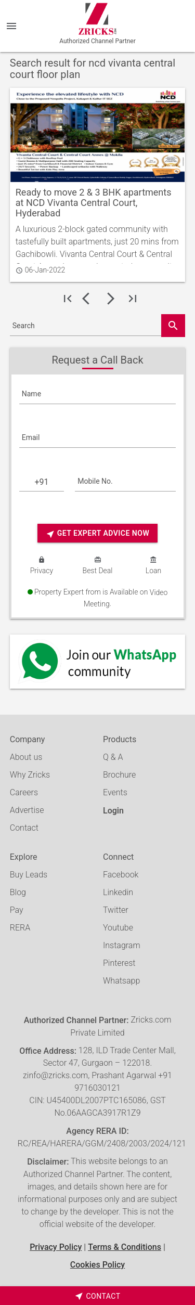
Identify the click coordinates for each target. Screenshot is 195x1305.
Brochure (119, 775)
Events (115, 792)
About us (26, 757)
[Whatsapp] (98, 662)
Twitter (115, 910)
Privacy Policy (56, 1247)
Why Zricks (30, 775)
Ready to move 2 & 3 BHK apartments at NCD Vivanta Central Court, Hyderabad (94, 202)
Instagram (121, 945)
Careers (24, 792)
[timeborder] (97, 1295)
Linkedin (118, 892)
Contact (24, 828)
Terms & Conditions (124, 1247)
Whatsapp (121, 981)
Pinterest (119, 963)
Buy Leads (28, 875)
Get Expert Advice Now (97, 534)
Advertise (27, 810)
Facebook (120, 875)
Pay (16, 910)
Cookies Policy (97, 1265)
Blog (18, 892)
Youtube (118, 928)
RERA (20, 928)
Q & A (113, 757)
